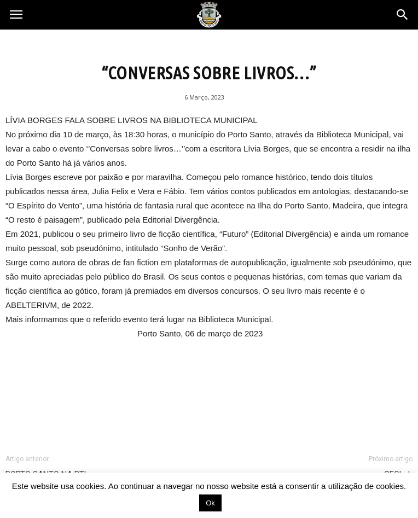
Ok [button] (210, 503)
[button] (402, 15)
